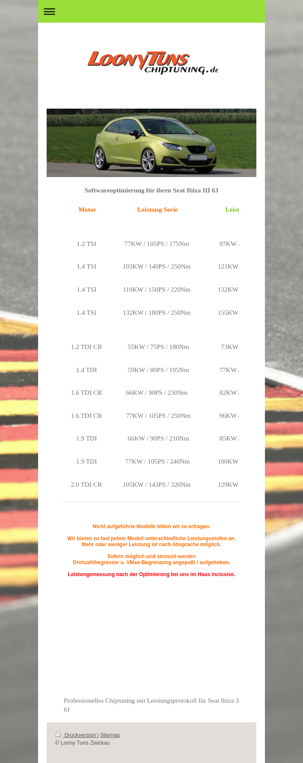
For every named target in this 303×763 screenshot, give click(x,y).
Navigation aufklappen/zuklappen (151, 11)
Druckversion (76, 735)
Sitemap (110, 735)
